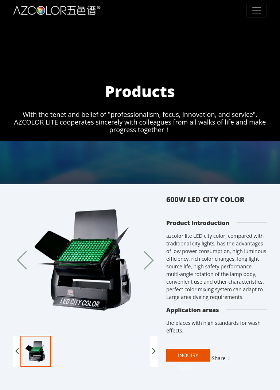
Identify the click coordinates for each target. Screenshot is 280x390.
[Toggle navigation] (256, 10)
